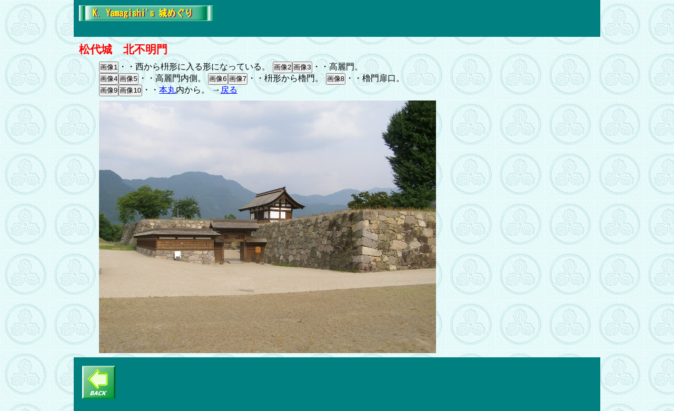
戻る (229, 89)
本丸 (167, 89)
